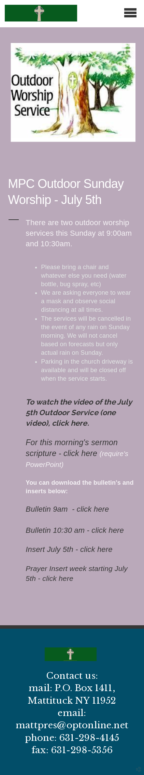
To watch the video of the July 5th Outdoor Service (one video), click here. (78, 412)
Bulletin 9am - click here (67, 509)
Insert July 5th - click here (69, 549)
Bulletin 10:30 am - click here (75, 530)
